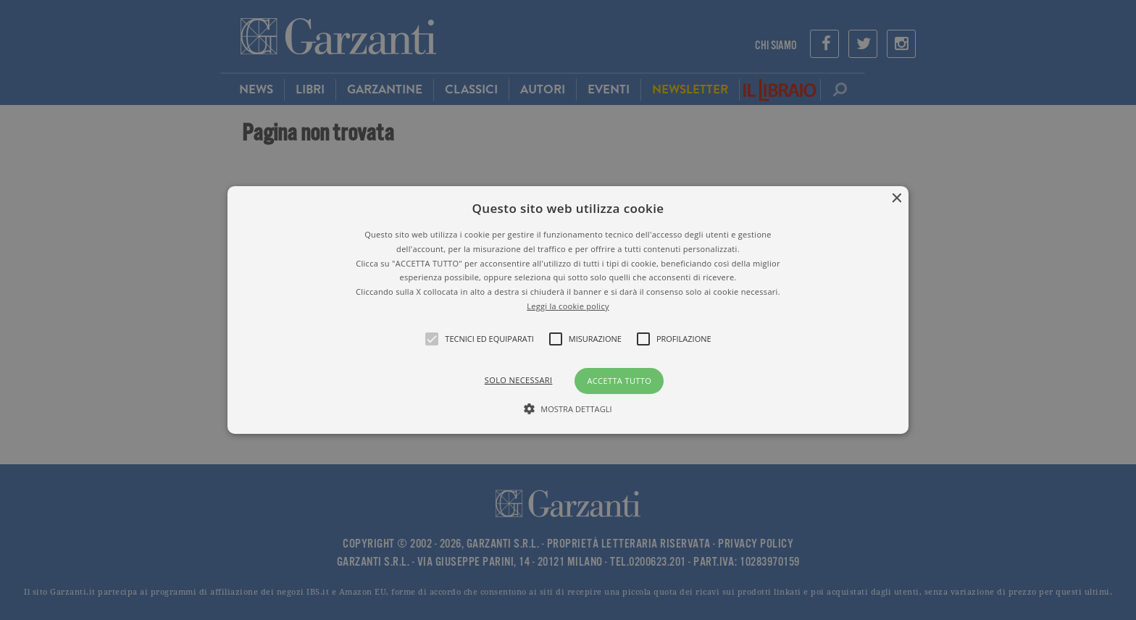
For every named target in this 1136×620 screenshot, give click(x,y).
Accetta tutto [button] (619, 380)
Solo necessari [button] (519, 379)
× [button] (895, 198)
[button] (568, 310)
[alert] (568, 310)
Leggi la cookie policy (568, 306)
